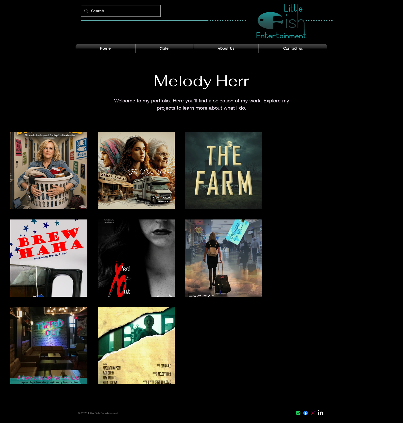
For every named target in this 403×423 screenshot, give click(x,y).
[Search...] (120, 10)
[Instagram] (313, 413)
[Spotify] (298, 413)
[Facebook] (306, 413)
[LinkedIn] (320, 413)
